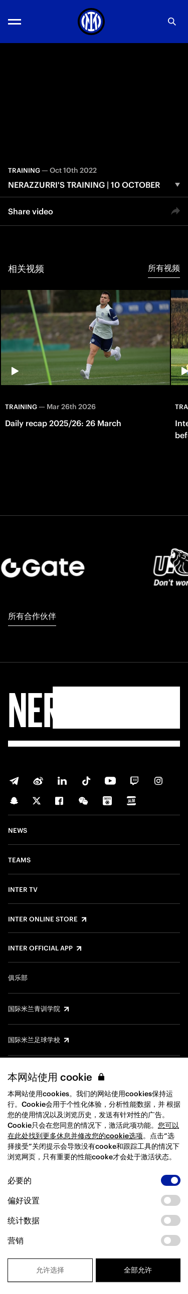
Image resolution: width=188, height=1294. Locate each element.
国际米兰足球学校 (34, 1040)
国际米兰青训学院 (34, 1009)
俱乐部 (18, 978)
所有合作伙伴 (32, 616)
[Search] (172, 22)
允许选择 (50, 1269)
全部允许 (138, 1269)
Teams (19, 860)
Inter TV (23, 890)
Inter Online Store (43, 919)
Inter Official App (40, 948)
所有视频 (164, 268)
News (17, 831)
